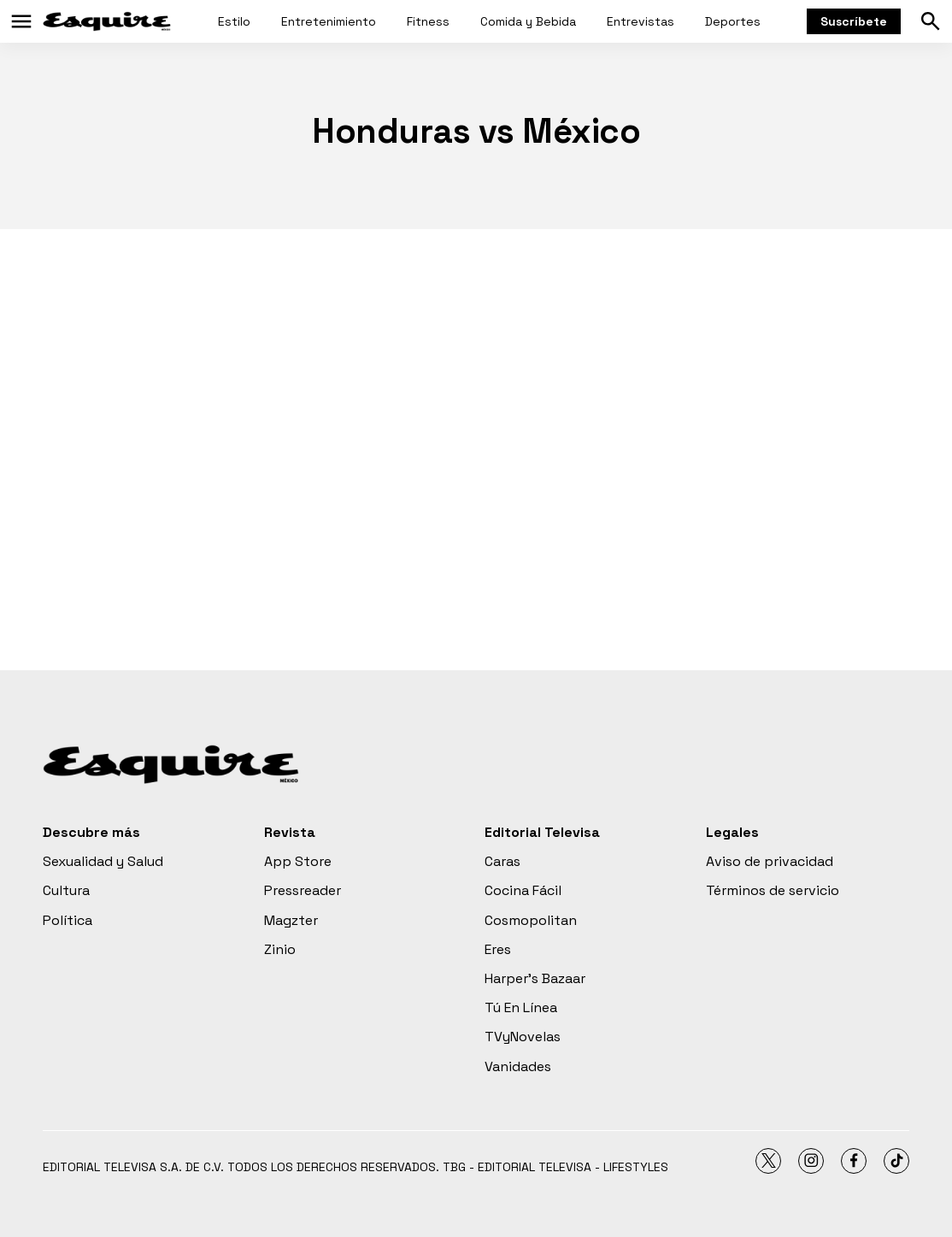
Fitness (428, 21)
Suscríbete (853, 21)
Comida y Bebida (528, 21)
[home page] (107, 21)
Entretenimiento (328, 21)
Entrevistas (640, 21)
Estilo (234, 21)
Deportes (733, 21)
